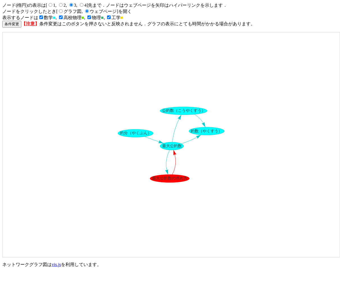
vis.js (56, 264)
